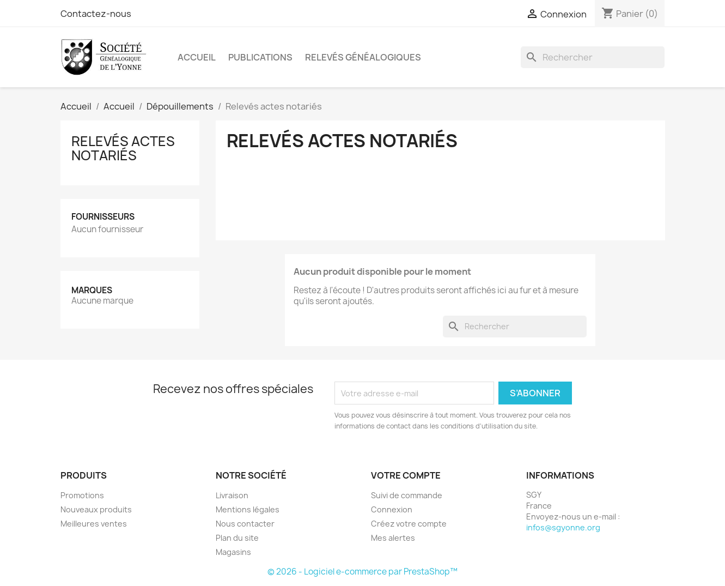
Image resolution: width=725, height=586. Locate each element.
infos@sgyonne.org (563, 527)
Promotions (82, 495)
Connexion (391, 509)
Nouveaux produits (96, 509)
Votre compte (406, 475)
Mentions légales (247, 509)
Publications (260, 57)
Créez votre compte (409, 523)
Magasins (233, 552)
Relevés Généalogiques (363, 57)
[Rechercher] (593, 57)
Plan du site (237, 538)
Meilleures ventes (93, 523)
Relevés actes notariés (123, 148)
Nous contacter (245, 523)
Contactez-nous (95, 14)
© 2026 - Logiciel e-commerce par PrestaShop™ (362, 571)
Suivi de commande (406, 495)
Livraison (232, 495)
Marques (91, 290)
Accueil (197, 57)
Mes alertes (393, 538)
